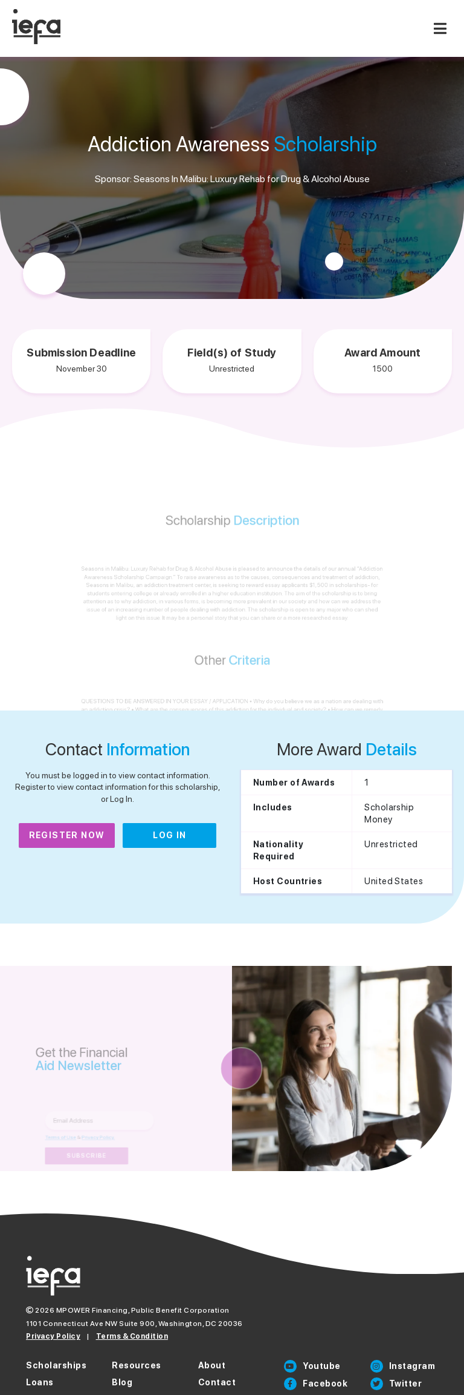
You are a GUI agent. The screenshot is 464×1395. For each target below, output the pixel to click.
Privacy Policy (53, 1336)
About (212, 1365)
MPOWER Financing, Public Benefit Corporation (143, 1310)
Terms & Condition (132, 1336)
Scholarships (56, 1365)
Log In (169, 835)
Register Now (67, 835)
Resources (136, 1365)
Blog (122, 1382)
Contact (217, 1382)
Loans (40, 1382)
